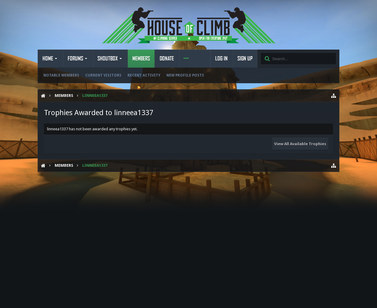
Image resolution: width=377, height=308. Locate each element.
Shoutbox (107, 59)
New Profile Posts (185, 75)
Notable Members (61, 75)
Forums (75, 59)
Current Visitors (103, 75)
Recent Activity (143, 75)
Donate (167, 59)
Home (47, 59)
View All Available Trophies (300, 144)
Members (141, 59)
